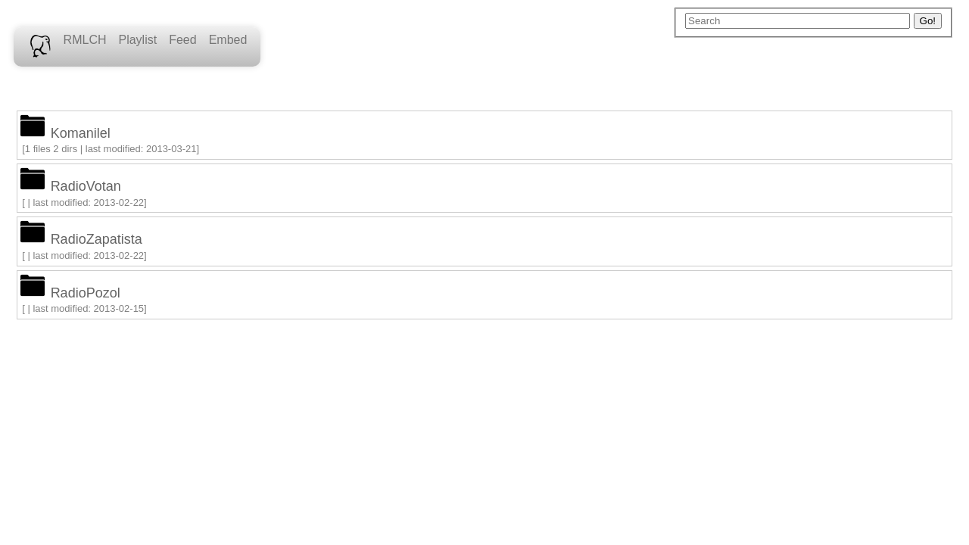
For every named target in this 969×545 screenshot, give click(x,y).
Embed (228, 39)
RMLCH (85, 39)
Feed (182, 39)
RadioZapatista (96, 239)
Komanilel (81, 133)
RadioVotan (86, 186)
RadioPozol (85, 293)
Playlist (137, 39)
